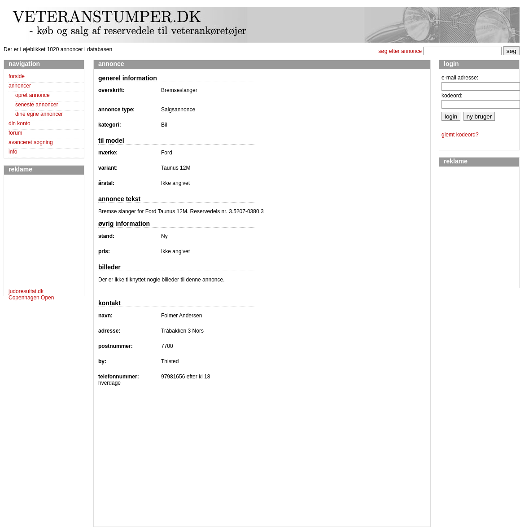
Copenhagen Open (31, 297)
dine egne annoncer (39, 114)
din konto (20, 123)
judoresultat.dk (26, 291)
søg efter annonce (400, 51)
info (13, 152)
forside (17, 76)
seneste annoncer (36, 104)
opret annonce (32, 95)
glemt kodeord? (460, 135)
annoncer (20, 86)
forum (15, 133)
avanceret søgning (31, 142)
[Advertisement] (35, 233)
